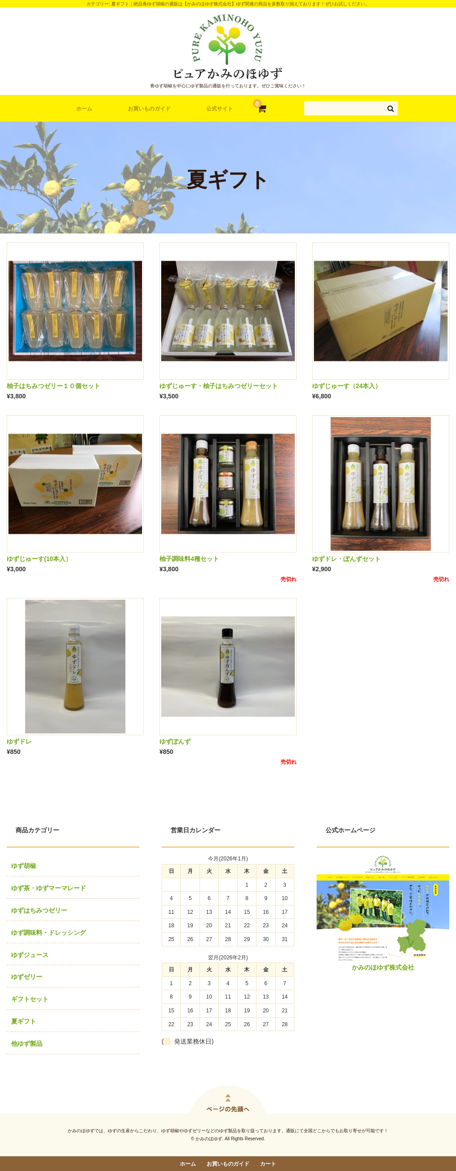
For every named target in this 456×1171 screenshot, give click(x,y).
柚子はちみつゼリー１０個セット (53, 385)
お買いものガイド (149, 109)
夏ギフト (23, 1021)
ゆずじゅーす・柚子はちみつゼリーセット (218, 385)
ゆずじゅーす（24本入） (347, 385)
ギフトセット (30, 999)
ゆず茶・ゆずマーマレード (48, 888)
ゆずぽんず (175, 741)
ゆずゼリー (26, 976)
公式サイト (219, 109)
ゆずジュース (30, 954)
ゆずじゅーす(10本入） (39, 558)
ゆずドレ (19, 741)
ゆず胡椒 (23, 865)
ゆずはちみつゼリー (39, 910)
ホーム (84, 109)
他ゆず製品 (26, 1043)
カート (268, 1164)
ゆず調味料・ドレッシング (48, 932)
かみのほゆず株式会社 (383, 967)
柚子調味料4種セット (189, 558)
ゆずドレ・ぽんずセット (346, 558)
